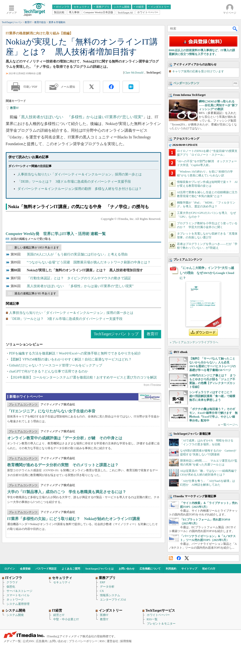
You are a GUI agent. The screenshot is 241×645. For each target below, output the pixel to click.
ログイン (9, 568)
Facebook (179, 558)
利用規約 (171, 568)
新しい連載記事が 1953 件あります (36, 247)
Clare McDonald (133, 72)
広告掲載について (150, 568)
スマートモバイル (17, 595)
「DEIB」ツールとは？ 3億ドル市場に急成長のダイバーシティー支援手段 (74, 181)
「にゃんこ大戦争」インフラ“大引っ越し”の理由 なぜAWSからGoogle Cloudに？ (207, 273)
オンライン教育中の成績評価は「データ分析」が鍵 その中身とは (64, 438)
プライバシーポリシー (83, 641)
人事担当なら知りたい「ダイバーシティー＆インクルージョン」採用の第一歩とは (80, 174)
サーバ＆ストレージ (19, 591)
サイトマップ (189, 568)
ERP (102, 582)
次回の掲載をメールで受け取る (31, 239)
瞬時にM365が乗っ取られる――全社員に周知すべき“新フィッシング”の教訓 (218, 105)
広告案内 (41, 641)
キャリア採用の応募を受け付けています (198, 71)
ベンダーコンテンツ (186, 83)
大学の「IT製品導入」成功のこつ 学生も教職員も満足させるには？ (66, 492)
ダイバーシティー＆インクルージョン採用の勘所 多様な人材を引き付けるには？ (80, 189)
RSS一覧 (152, 619)
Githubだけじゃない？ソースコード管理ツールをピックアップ (55, 365)
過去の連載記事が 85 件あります (35, 293)
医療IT (104, 615)
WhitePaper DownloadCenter (149, 397)
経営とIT (59, 615)
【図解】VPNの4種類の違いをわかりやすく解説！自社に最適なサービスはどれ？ (70, 359)
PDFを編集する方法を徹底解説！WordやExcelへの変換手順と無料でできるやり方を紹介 (75, 353)
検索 (235, 28)
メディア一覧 (12, 641)
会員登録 (25, 568)
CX (102, 591)
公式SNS (28, 641)
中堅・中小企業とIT (66, 619)
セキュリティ (62, 582)
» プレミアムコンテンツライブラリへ (194, 342)
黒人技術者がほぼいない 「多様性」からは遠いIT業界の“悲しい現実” (80, 286)
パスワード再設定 (46, 568)
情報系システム (110, 595)
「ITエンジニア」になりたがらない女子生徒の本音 (51, 411)
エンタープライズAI (113, 599)
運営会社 (112, 641)
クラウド (12, 582)
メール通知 (68, 86)
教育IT (14, 108)
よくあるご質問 (71, 568)
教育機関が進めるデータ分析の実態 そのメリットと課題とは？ (62, 465)
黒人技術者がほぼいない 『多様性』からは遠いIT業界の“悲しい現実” (82, 117)
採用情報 (126, 641)
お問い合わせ (127, 568)
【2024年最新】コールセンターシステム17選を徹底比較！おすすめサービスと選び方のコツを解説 (83, 377)
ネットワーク (15, 599)
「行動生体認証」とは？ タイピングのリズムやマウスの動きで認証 (79, 278)
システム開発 (15, 615)
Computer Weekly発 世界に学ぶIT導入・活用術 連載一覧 (56, 234)
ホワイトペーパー (158, 615)
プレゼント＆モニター (161, 623)
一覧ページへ (229, 424)
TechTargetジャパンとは (99, 568)
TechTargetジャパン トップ (116, 334)
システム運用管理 (17, 604)
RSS (171, 558)
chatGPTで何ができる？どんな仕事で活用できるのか (48, 371)
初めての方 (208, 568)
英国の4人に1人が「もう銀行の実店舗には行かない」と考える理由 (77, 254)
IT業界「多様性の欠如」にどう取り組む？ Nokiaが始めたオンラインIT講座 (73, 519)
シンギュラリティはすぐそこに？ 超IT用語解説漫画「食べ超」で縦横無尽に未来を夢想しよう (212, 396)
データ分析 (107, 586)
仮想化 (10, 586)
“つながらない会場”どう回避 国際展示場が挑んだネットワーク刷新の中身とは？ (89, 262)
